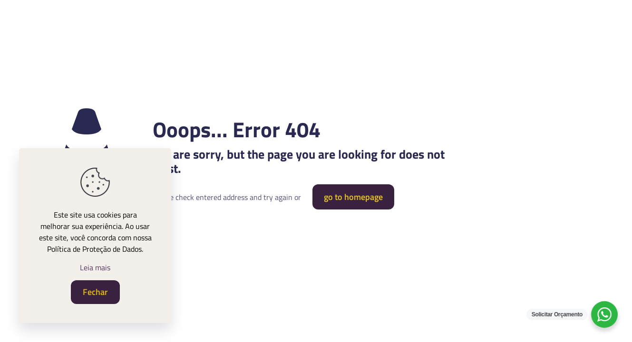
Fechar (95, 291)
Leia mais (95, 267)
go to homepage (353, 196)
